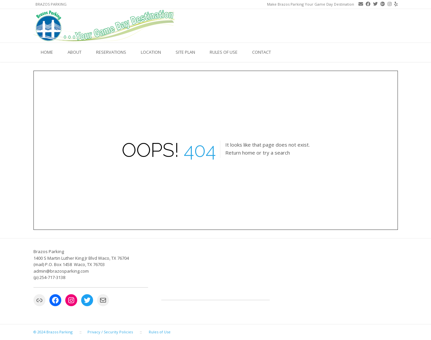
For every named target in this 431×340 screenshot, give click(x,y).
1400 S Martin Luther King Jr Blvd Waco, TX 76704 (81, 258)
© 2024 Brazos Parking (53, 331)
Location (151, 52)
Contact (261, 52)
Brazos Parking (51, 4)
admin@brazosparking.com (61, 271)
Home (47, 52)
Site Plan (185, 52)
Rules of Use (224, 52)
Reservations (111, 52)
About (74, 52)
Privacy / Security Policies (110, 331)
